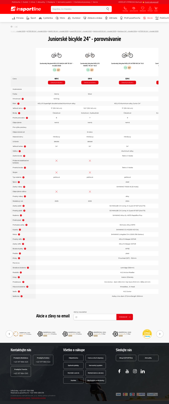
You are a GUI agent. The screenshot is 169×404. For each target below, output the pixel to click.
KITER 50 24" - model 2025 (148, 31)
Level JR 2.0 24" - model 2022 (81, 31)
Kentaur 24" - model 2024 (127, 31)
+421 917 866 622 (43, 360)
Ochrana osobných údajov (20, 398)
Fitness (18, 18)
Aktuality (41, 2)
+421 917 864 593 (21, 371)
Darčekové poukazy (82, 2)
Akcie (148, 18)
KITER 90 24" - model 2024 (37, 31)
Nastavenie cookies (38, 398)
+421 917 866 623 (21, 360)
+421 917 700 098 (26, 390)
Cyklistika (46, 18)
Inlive (33, 2)
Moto (60, 18)
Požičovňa (16, 2)
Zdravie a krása (92, 18)
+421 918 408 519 (37, 393)
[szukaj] (107, 9)
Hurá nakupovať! (151, 2)
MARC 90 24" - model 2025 (58, 31)
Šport (31, 18)
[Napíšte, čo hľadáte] (77, 9)
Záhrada (111, 18)
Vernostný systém (65, 2)
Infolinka (14, 390)
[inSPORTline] (26, 9)
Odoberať (124, 317)
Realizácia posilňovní (20, 393)
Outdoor (74, 18)
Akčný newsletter (80, 312)
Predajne (51, 2)
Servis (95, 2)
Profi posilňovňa (130, 18)
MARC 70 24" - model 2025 (15, 31)
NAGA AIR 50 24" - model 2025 (104, 31)
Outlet (25, 2)
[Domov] (11, 26)
